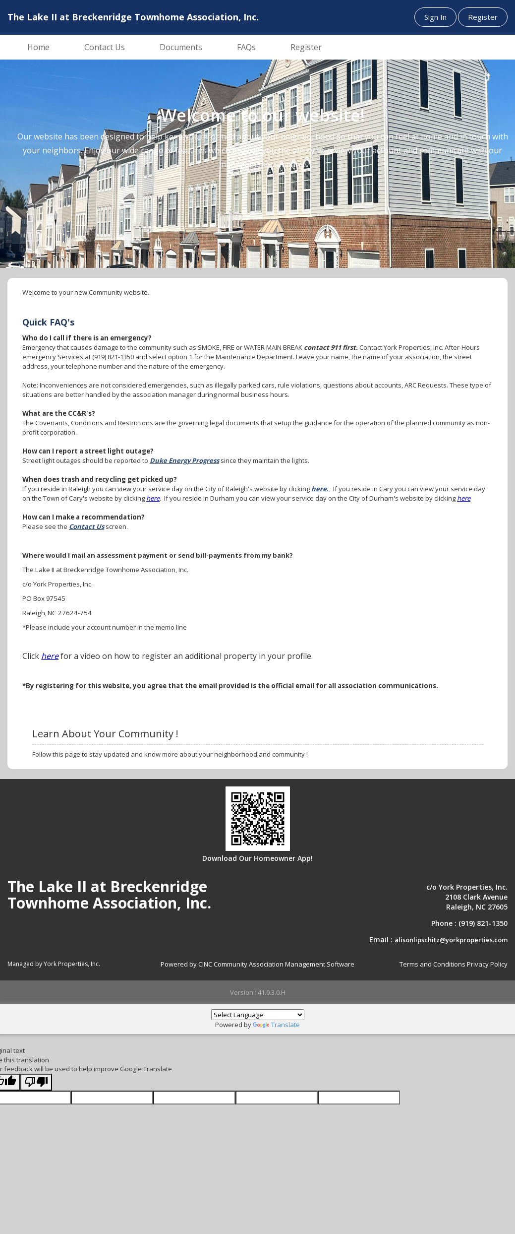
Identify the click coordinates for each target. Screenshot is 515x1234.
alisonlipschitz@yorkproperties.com (451, 939)
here (153, 498)
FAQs (246, 47)
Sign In (435, 17)
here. (320, 488)
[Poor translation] (36, 1082)
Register (483, 17)
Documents (181, 47)
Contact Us (104, 47)
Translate (276, 1024)
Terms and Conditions (432, 964)
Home (38, 47)
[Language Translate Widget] (257, 1014)
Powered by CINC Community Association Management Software (257, 964)
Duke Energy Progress (184, 460)
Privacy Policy (487, 964)
